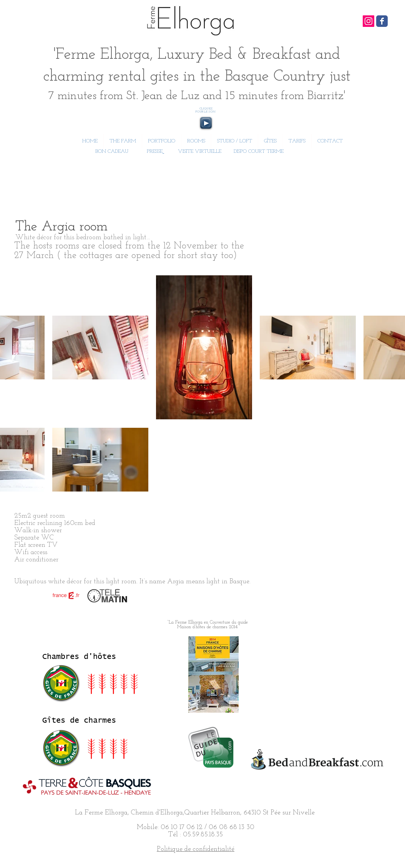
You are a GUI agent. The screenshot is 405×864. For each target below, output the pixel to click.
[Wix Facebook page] (382, 21)
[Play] (206, 123)
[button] (196, 141)
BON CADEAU (111, 151)
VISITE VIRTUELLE (199, 151)
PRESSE (155, 151)
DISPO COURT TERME (259, 151)
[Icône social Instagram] (368, 21)
